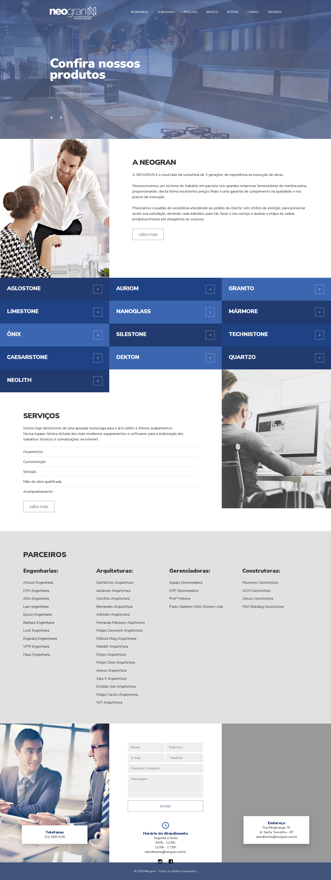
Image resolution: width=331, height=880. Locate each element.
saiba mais (65, 92)
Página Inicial (139, 12)
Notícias (232, 12)
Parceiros (274, 12)
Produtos (190, 12)
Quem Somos (165, 12)
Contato (253, 12)
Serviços (212, 12)
